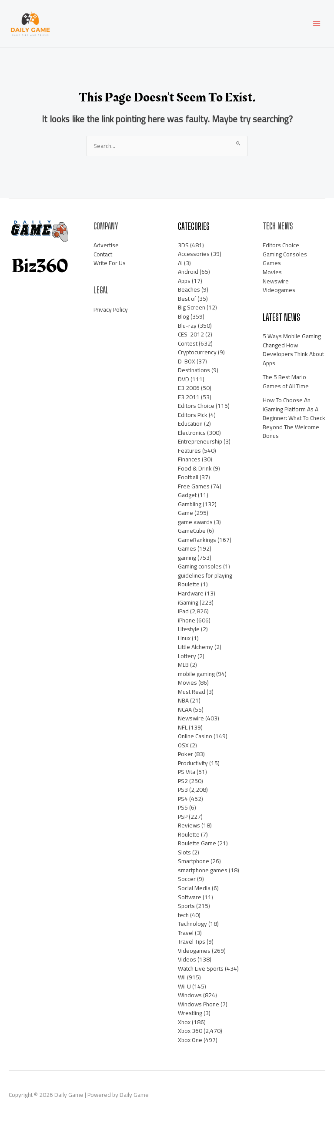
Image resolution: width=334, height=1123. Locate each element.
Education (190, 423)
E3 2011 (189, 397)
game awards (195, 522)
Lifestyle (189, 629)
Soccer (187, 878)
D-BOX (186, 361)
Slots (184, 852)
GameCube (192, 530)
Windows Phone (198, 1004)
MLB (183, 664)
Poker (185, 754)
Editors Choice (196, 405)
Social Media (194, 888)
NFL (182, 727)
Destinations (194, 370)
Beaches (189, 289)
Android (188, 271)
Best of (187, 298)
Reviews (189, 825)
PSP (182, 816)
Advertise (106, 245)
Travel (186, 932)
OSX (183, 745)
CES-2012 (191, 334)
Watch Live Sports (201, 968)
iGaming (188, 602)
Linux (184, 638)
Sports (186, 905)
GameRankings (197, 539)
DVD (183, 379)
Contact (103, 254)
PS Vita (186, 771)
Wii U (184, 986)
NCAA (185, 709)
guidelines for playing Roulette (205, 580)
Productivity (193, 763)
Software (189, 897)
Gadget (187, 495)
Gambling (189, 504)
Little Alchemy (195, 646)
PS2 (183, 781)
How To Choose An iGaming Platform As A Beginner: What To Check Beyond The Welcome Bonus (294, 417)
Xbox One (190, 1040)
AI (180, 263)
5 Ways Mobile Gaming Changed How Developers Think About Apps (293, 349)
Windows (190, 995)
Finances (189, 459)
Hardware (191, 593)
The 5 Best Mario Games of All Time (286, 381)
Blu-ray (187, 325)
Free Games (194, 486)
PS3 (183, 789)
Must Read (191, 691)
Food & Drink (195, 468)
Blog (183, 316)
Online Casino (195, 736)
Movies (187, 682)
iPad (183, 611)
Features (189, 450)
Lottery (187, 656)
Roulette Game (197, 843)
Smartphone (193, 861)
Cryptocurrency (197, 352)
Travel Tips (191, 941)
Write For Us (110, 263)
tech (183, 915)
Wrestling (190, 1013)
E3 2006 (189, 387)
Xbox (184, 1022)
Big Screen (191, 307)
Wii (182, 977)
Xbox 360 (190, 1030)
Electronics (192, 432)
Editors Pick (192, 414)
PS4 (183, 798)
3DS (183, 245)
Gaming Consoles (285, 254)
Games (187, 548)
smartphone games (202, 870)
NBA (183, 700)
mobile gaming (196, 673)
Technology (192, 923)
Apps (184, 280)
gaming (187, 557)
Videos (187, 959)
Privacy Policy (111, 309)
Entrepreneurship (200, 441)
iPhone (186, 620)
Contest (187, 343)
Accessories (194, 253)
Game (185, 512)
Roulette (189, 834)
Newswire (191, 718)
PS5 (183, 807)
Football (188, 477)
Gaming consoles (200, 566)
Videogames (194, 950)
